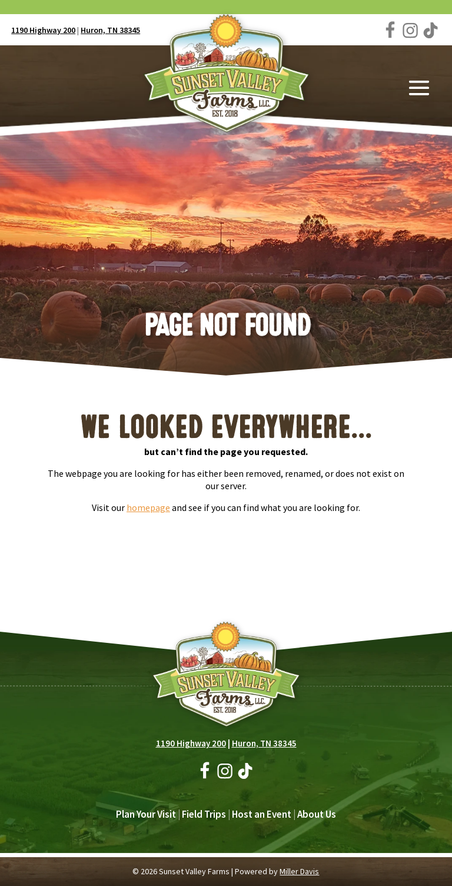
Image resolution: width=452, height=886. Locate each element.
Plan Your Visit (146, 814)
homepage (148, 507)
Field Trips (204, 814)
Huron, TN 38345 (110, 30)
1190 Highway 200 (43, 30)
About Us (316, 814)
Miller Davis (299, 871)
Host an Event (261, 814)
